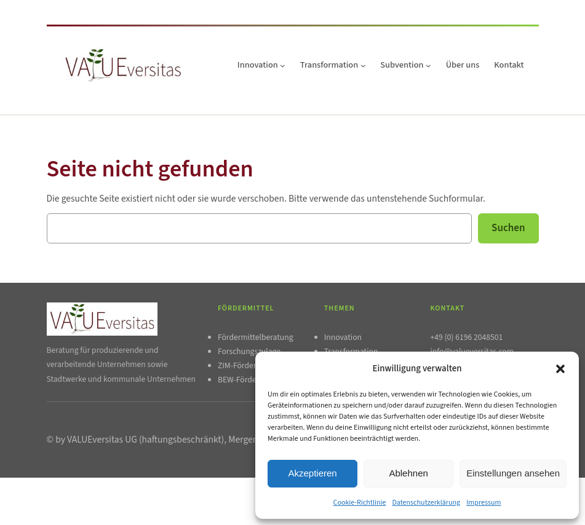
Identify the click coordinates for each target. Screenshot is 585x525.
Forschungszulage (249, 351)
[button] (560, 369)
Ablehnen (408, 473)
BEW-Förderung (245, 379)
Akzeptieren (312, 473)
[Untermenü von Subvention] (428, 65)
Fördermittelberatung (255, 337)
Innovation (343, 337)
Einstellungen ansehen (513, 473)
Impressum (483, 502)
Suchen (508, 228)
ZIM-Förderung (243, 365)
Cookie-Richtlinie (359, 502)
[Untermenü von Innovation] (282, 65)
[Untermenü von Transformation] (363, 65)
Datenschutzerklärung (426, 502)
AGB (136, 493)
